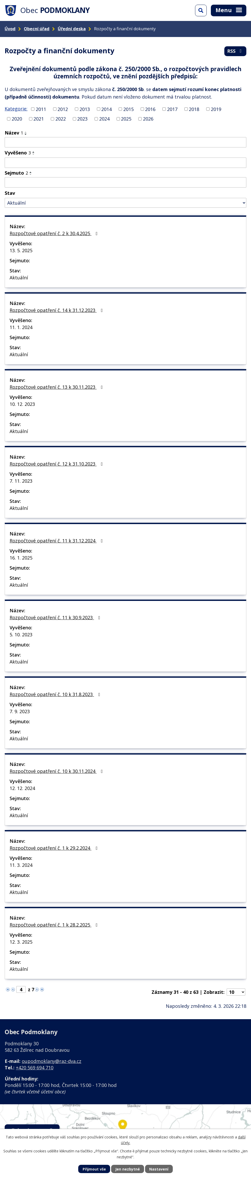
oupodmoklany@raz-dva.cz (51, 1061)
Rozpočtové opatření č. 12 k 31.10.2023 (57, 464)
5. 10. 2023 (21, 634)
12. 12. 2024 (22, 788)
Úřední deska (72, 29)
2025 (126, 119)
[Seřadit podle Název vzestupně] (26, 132)
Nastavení (158, 1169)
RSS (235, 51)
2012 (63, 109)
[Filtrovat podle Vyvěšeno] (125, 163)
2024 (104, 119)
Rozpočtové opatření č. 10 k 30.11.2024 (57, 771)
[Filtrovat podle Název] (125, 142)
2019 (216, 109)
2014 (106, 109)
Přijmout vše (94, 1169)
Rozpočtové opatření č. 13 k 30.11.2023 (57, 387)
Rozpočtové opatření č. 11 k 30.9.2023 (56, 617)
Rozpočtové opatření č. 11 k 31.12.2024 (57, 541)
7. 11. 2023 (21, 481)
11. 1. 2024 (21, 327)
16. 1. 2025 (21, 558)
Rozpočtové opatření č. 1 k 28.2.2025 (55, 925)
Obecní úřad (36, 29)
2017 (172, 109)
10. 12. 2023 (22, 404)
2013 (85, 109)
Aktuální (19, 277)
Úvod (10, 29)
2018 (194, 109)
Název (14, 133)
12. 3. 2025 (21, 942)
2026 (148, 119)
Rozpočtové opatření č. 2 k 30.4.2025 (55, 233)
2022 (60, 119)
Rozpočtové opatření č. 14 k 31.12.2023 (57, 310)
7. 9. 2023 (20, 711)
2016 (150, 109)
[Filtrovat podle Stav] (125, 203)
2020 (17, 119)
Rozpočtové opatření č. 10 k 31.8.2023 (56, 694)
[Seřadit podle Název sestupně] (26, 134)
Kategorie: (16, 109)
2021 (38, 119)
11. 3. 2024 (21, 865)
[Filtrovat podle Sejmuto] (125, 182)
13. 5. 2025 (21, 250)
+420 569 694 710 (34, 1067)
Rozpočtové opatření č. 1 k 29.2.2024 (55, 848)
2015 (128, 109)
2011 (41, 109)
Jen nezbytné (127, 1169)
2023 (82, 119)
